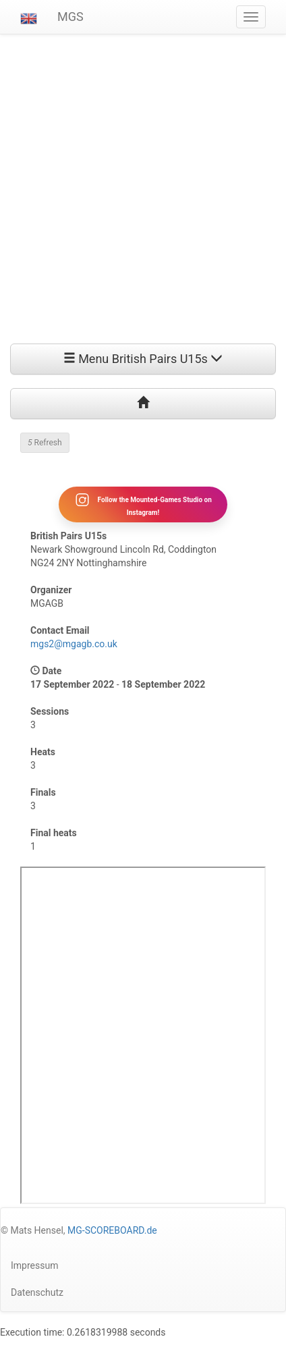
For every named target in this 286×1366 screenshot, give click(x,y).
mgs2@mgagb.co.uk (73, 643)
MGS (70, 16)
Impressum (34, 1265)
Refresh (45, 442)
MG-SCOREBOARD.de (112, 1230)
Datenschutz (37, 1292)
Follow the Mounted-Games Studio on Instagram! (143, 504)
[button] (28, 17)
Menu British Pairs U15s (143, 359)
